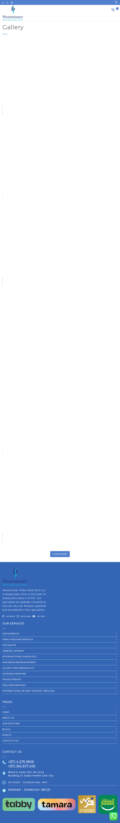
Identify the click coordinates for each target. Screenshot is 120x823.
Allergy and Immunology (18, 668)
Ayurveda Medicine (14, 673)
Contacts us (10, 740)
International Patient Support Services (28, 691)
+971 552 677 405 (21, 766)
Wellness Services (14, 685)
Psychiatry (9, 645)
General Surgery (13, 651)
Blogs (6, 729)
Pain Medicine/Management (19, 662)
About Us (8, 718)
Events (6, 735)
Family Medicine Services (17, 639)
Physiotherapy (11, 679)
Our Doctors (11, 723)
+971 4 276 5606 (21, 761)
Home (5, 712)
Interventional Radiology (19, 656)
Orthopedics (10, 633)
